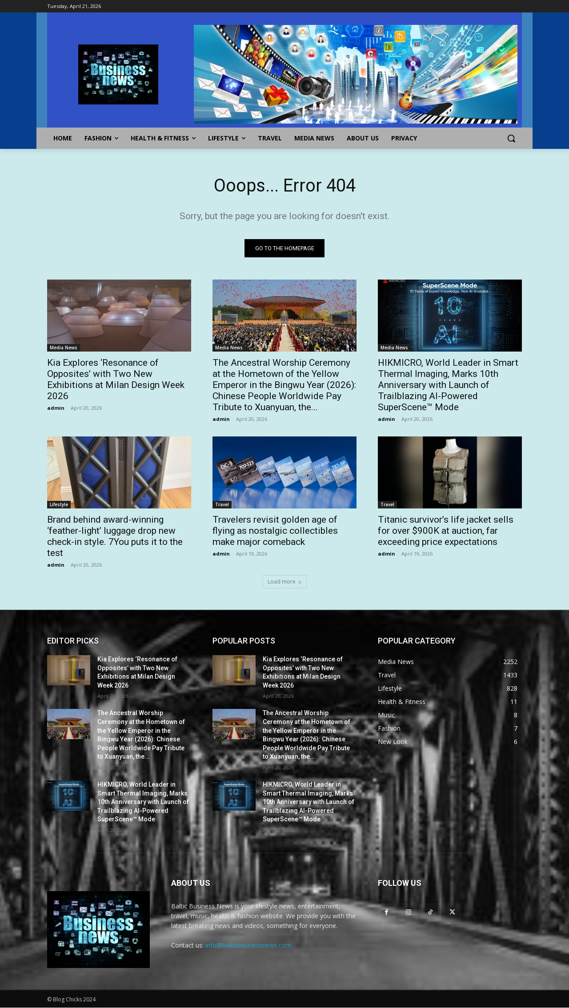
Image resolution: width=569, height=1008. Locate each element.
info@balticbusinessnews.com (248, 945)
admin (55, 407)
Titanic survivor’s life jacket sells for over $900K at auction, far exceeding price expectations (445, 530)
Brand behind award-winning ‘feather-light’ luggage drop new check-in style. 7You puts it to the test (115, 536)
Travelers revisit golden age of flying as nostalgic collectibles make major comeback (275, 530)
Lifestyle (59, 504)
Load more (285, 581)
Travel (222, 504)
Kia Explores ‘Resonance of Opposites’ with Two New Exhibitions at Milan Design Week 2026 (115, 379)
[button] (511, 138)
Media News (63, 347)
